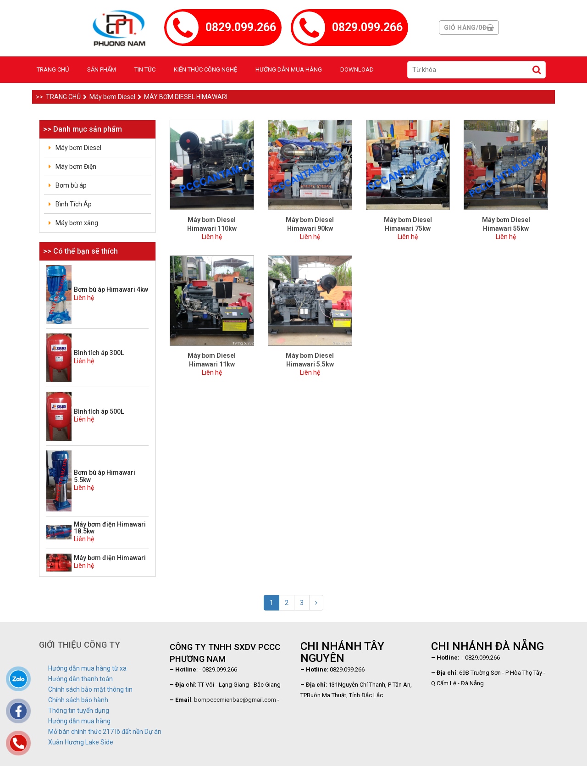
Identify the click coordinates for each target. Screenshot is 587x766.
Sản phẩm (101, 69)
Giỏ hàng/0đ (469, 27)
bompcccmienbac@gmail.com (235, 699)
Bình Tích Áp (73, 204)
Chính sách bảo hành (78, 700)
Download (357, 69)
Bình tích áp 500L (99, 411)
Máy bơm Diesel (109, 96)
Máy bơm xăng (76, 223)
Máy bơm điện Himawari (110, 557)
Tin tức (144, 69)
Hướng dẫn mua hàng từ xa (87, 668)
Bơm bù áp (71, 185)
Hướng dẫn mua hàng (288, 69)
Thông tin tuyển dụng (78, 710)
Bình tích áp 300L (99, 352)
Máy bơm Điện (75, 166)
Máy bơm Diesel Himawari (182, 96)
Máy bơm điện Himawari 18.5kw (110, 528)
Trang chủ (53, 69)
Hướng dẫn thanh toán (80, 679)
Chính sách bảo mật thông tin (90, 689)
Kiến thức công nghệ (205, 69)
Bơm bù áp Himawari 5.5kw (104, 476)
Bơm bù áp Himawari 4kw (111, 289)
